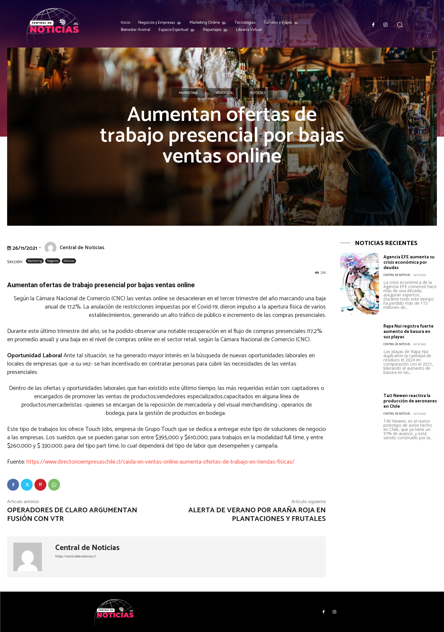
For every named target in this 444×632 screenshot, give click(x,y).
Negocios (224, 93)
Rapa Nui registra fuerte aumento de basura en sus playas (407, 331)
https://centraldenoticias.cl (75, 556)
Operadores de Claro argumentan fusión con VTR (72, 515)
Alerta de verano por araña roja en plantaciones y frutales (257, 515)
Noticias (258, 93)
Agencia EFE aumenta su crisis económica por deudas (409, 262)
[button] (400, 25)
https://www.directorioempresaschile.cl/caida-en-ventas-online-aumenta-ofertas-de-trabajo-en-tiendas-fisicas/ (160, 462)
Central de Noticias (82, 247)
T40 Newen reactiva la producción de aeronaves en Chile (407, 401)
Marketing (188, 93)
